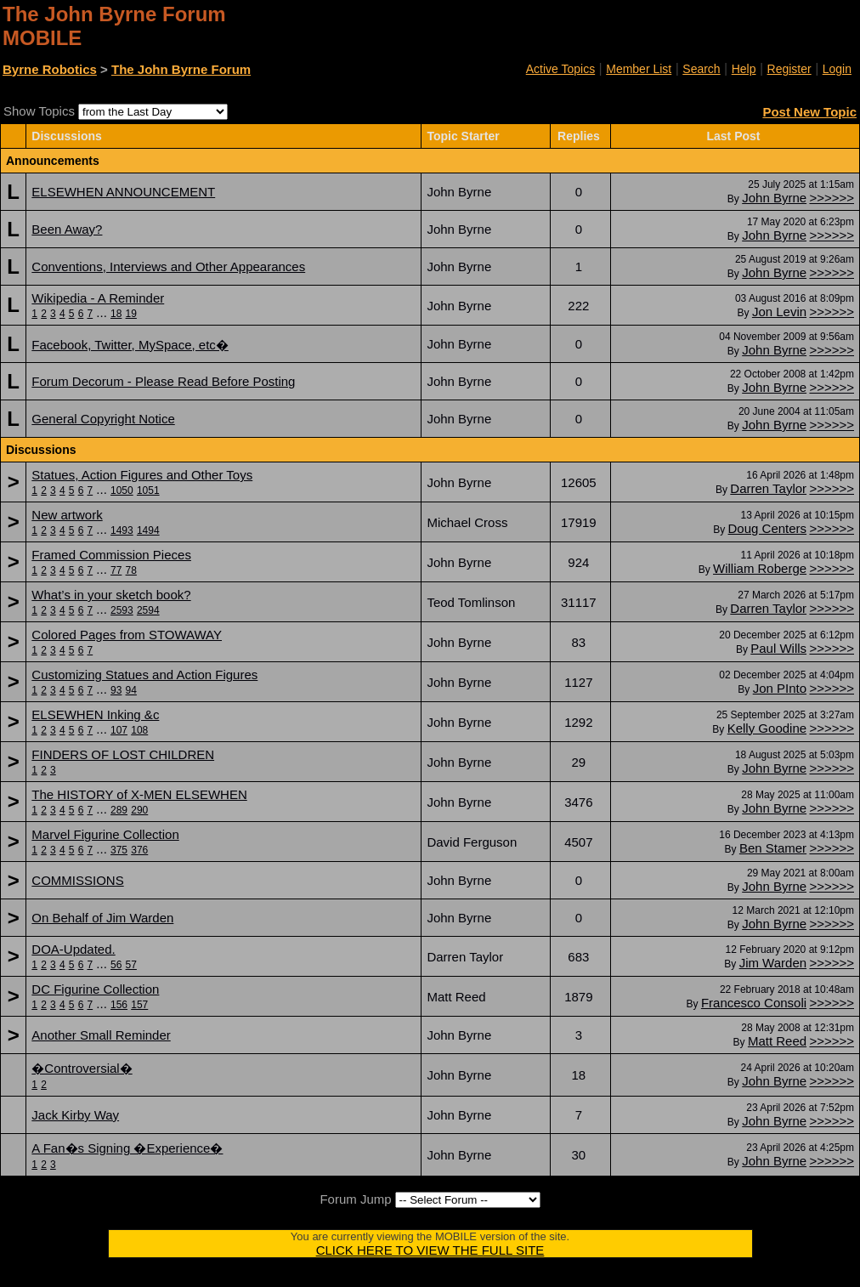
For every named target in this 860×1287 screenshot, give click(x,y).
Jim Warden (772, 962)
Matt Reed (777, 1041)
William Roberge (759, 568)
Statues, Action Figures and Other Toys (141, 475)
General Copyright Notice (102, 418)
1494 (148, 530)
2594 (148, 610)
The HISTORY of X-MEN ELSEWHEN (138, 794)
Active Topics (560, 69)
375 (118, 850)
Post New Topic (809, 112)
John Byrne (774, 197)
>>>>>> (831, 197)
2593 (121, 610)
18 (116, 314)
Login (837, 69)
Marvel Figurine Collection (104, 834)
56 (116, 965)
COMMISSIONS (77, 880)
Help (744, 69)
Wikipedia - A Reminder (97, 298)
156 (118, 1005)
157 (139, 1005)
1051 (148, 490)
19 (131, 314)
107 (118, 730)
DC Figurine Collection (95, 989)
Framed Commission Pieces (111, 554)
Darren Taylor (768, 488)
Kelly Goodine (766, 728)
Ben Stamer (772, 848)
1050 (121, 490)
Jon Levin (779, 311)
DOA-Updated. (73, 949)
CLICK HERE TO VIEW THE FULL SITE (430, 1250)
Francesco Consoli (753, 1002)
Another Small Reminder (100, 1035)
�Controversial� (81, 1068)
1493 (121, 530)
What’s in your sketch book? (110, 594)
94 (131, 690)
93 (116, 690)
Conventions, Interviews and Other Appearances (168, 266)
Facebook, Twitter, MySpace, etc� (130, 344)
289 (118, 810)
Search (701, 69)
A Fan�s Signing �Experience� (127, 1148)
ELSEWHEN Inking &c (95, 714)
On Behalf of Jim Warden (102, 917)
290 (139, 810)
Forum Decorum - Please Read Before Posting (163, 381)
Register (789, 69)
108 (139, 730)
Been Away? (66, 229)
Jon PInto (779, 688)
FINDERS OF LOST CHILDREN (122, 754)
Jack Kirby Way (75, 1115)
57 (131, 965)
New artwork (66, 514)
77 (116, 570)
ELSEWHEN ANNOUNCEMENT (123, 191)
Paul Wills (778, 648)
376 (139, 850)
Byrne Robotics (50, 69)
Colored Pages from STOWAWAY (126, 634)
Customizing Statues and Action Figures (144, 674)
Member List (638, 69)
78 (131, 570)
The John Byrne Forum (181, 69)
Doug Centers (767, 528)
